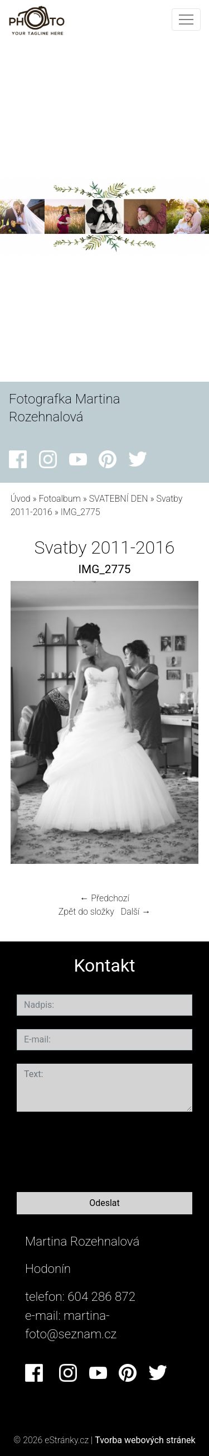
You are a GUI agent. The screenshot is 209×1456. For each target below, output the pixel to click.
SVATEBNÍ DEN (118, 498)
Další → (136, 911)
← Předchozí (104, 898)
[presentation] (101, 1149)
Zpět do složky (86, 911)
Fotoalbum (59, 498)
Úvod (21, 498)
